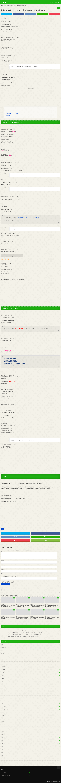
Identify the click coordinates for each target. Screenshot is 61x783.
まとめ (8, 115)
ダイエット (3, 693)
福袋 (2, 746)
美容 (2, 749)
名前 (2, 560)
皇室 (2, 743)
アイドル (3, 669)
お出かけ (3, 656)
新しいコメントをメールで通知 (8, 581)
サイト (2, 569)
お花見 (2, 663)
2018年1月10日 (16, 220)
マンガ (2, 715)
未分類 (2, 730)
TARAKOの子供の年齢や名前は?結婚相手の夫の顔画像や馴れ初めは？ (23, 636)
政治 (2, 724)
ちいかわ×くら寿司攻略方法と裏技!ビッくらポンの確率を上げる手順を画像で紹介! (25, 634)
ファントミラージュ (5, 709)
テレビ (2, 696)
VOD (2, 650)
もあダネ (4, 2)
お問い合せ (57, 2)
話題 (2, 755)
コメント (3, 551)
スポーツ (3, 690)
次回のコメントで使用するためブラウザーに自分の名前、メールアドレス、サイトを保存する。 (20, 573)
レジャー (3, 718)
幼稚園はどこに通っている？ (12, 113)
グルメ (2, 675)
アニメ (2, 672)
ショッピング (3, 684)
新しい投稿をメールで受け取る (8, 582)
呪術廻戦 (3, 721)
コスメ (2, 681)
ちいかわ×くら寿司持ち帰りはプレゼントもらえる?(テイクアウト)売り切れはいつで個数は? (27, 632)
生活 (2, 740)
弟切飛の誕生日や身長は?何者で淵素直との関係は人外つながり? (22, 629)
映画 (2, 727)
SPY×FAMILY (3, 647)
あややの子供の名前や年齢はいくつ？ (14, 110)
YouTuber (3, 653)
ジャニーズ (3, 687)
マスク (2, 712)
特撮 (2, 737)
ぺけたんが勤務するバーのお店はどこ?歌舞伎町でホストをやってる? (22, 630)
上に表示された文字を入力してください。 (9, 576)
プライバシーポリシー (50, 2)
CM (2, 644)
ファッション (3, 706)
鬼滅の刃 (3, 761)
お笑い (2, 659)
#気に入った (24, 217)
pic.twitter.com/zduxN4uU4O (33, 217)
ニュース (3, 703)
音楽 (2, 758)
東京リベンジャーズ (5, 733)
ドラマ (2, 699)
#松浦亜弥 (20, 217)
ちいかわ (3, 666)
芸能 (3, 529)
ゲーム (2, 678)
